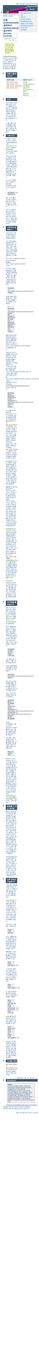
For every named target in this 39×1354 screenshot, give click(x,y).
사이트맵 (35, 3)
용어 (30, 3)
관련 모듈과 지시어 (25, 12)
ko (13, 40)
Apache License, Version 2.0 (22, 1108)
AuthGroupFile (28, 84)
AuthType (26, 87)
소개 (21, 15)
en (12, 38)
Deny (24, 91)
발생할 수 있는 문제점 (26, 23)
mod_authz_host (12, 87)
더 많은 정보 (23, 27)
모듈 (17, 3)
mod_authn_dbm (11, 556)
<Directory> (10, 146)
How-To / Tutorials (8, 16)
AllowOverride (11, 173)
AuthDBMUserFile (12, 560)
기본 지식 (23, 17)
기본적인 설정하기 (25, 19)
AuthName (26, 86)
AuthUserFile (28, 89)
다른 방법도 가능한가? (26, 25)
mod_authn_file (12, 84)
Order (14, 911)
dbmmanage (11, 563)
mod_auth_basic (12, 82)
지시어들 (22, 3)
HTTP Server (12, 14)
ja (10, 40)
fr (15, 38)
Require (26, 95)
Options (26, 93)
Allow (25, 82)
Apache (5, 14)
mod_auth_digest (12, 449)
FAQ (27, 3)
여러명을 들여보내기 (26, 21)
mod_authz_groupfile (14, 86)
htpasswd (8, 270)
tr (16, 40)
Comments (23, 29)
